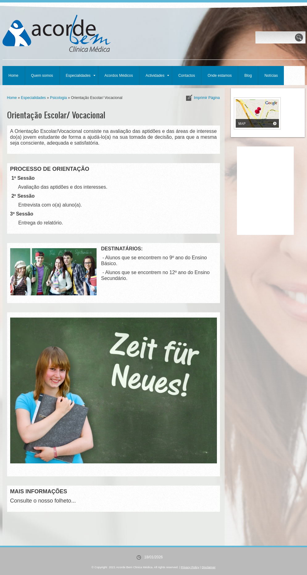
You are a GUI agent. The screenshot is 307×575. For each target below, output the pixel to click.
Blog (248, 75)
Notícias (271, 75)
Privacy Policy (190, 567)
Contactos (186, 75)
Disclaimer (209, 567)
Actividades (157, 75)
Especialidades (80, 75)
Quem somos (42, 75)
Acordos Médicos (119, 75)
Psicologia (58, 98)
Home (14, 75)
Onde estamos (220, 75)
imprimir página (207, 98)
